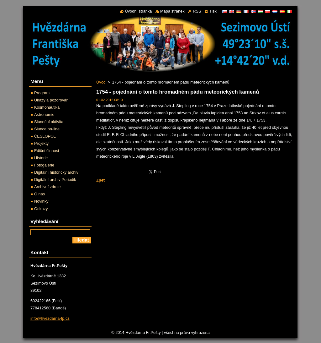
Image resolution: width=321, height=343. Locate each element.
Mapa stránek (172, 11)
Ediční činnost (46, 150)
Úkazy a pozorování (52, 100)
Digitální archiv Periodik (55, 179)
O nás (39, 194)
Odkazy (41, 208)
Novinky (41, 201)
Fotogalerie (44, 165)
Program (42, 92)
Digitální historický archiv (56, 172)
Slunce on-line (47, 129)
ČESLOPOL (45, 136)
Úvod (101, 82)
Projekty (41, 143)
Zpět (100, 180)
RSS (197, 11)
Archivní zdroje (47, 186)
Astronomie (44, 114)
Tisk (213, 11)
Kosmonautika (47, 107)
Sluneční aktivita (48, 121)
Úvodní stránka (138, 11)
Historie (41, 157)
